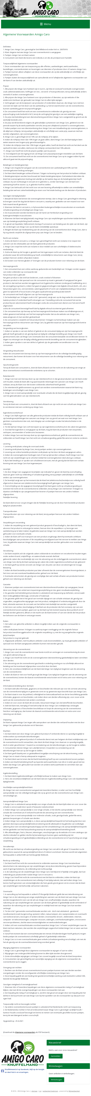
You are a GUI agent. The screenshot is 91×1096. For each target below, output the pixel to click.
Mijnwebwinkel (74, 1091)
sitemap (34, 1091)
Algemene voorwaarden (25, 1032)
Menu (45, 24)
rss (40, 1091)
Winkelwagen (56, 1079)
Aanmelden (55, 1056)
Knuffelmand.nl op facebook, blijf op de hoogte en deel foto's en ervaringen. (22, 1070)
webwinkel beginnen (50, 1091)
